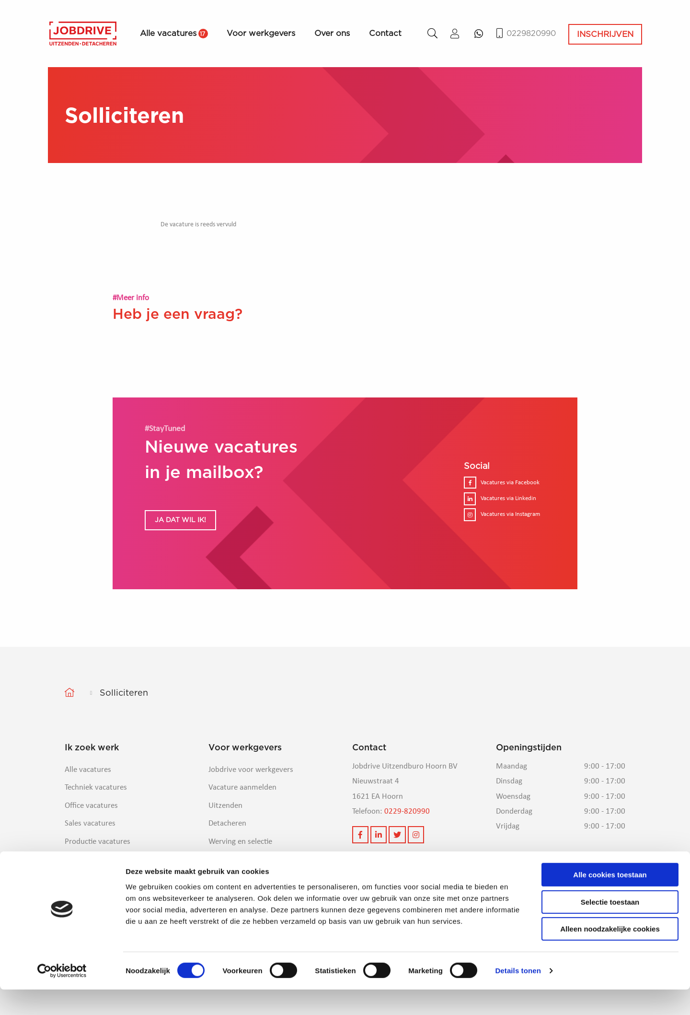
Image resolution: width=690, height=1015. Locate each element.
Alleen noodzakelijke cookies (610, 954)
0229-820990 (407, 811)
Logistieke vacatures (98, 859)
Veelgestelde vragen (241, 859)
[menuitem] (183, 33)
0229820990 (526, 34)
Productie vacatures (97, 842)
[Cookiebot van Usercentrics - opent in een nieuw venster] (62, 996)
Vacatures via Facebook (503, 483)
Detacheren (227, 823)
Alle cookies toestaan (609, 900)
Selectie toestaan (610, 927)
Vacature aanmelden (242, 787)
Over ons (332, 33)
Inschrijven (605, 34)
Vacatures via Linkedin (502, 498)
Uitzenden (225, 806)
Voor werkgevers (261, 33)
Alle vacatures (173, 33)
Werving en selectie (240, 842)
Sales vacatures (90, 823)
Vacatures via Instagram (505, 514)
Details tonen (517, 996)
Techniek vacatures (96, 787)
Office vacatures (91, 806)
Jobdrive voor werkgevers (250, 770)
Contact (385, 33)
